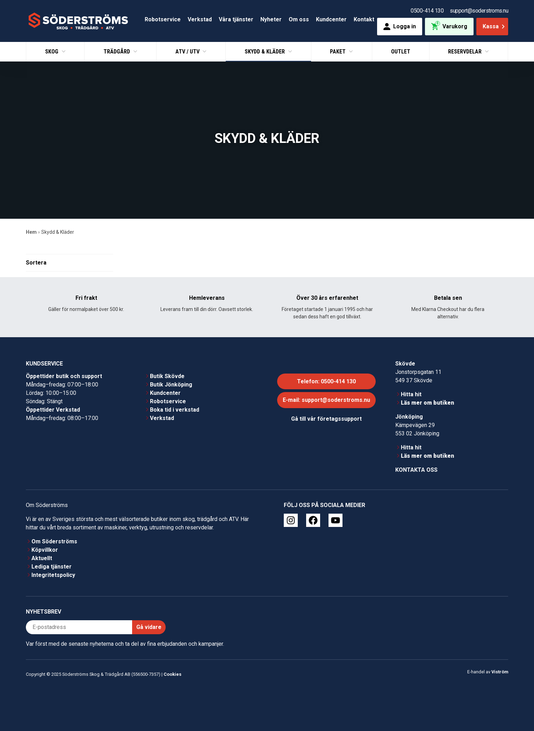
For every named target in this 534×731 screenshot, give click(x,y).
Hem (31, 232)
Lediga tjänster (51, 566)
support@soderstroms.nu (479, 10)
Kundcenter (331, 19)
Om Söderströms (54, 541)
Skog (52, 51)
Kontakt (364, 19)
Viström (499, 671)
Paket (338, 51)
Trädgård (117, 51)
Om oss (299, 19)
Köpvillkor (44, 550)
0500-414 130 (427, 10)
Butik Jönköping (171, 384)
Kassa (494, 26)
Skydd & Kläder (265, 51)
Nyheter (271, 19)
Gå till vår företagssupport (326, 418)
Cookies (172, 674)
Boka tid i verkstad (174, 409)
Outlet (400, 51)
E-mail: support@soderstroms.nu (326, 400)
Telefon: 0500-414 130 (326, 381)
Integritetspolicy (53, 575)
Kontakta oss (416, 469)
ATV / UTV (188, 51)
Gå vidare (148, 627)
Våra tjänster (236, 19)
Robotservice (163, 19)
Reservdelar (465, 51)
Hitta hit (411, 394)
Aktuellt (41, 558)
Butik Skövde (167, 376)
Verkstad (200, 19)
